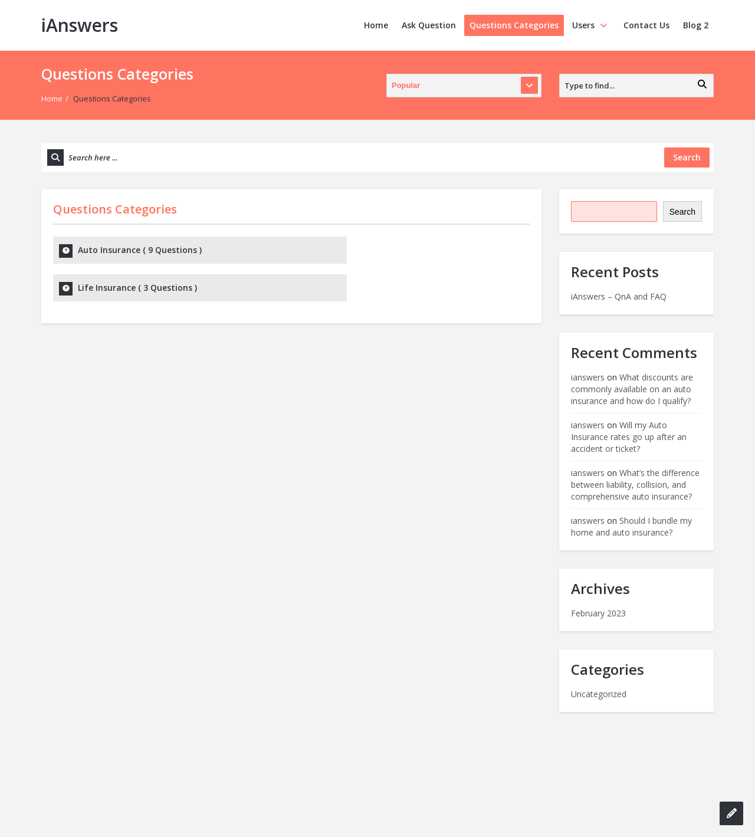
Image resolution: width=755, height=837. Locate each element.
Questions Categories (514, 25)
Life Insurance (380, 249)
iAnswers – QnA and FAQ (619, 296)
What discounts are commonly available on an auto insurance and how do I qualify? (632, 389)
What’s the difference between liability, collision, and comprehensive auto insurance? (635, 484)
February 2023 (598, 613)
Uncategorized (598, 694)
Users (591, 25)
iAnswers (79, 25)
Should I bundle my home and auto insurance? (631, 526)
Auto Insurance (140, 249)
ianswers (588, 377)
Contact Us (646, 25)
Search (682, 211)
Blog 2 (695, 25)
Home (376, 25)
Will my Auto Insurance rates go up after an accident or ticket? (629, 436)
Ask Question (429, 25)
